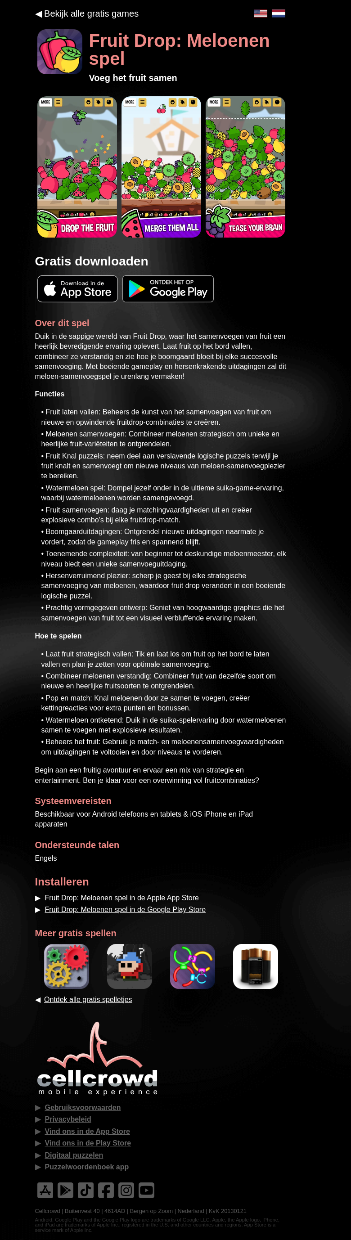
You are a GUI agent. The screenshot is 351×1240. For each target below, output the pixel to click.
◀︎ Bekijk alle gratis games (87, 13)
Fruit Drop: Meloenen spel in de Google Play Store (125, 909)
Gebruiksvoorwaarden (83, 1107)
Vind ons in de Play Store (88, 1143)
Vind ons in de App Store (87, 1131)
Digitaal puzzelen (74, 1155)
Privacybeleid (68, 1119)
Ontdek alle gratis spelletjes (88, 999)
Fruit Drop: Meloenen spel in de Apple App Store (122, 898)
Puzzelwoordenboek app (87, 1167)
